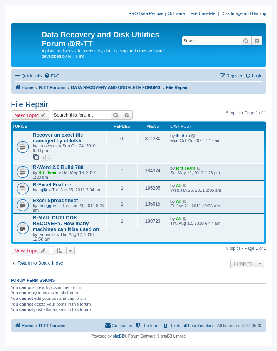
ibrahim (183, 136)
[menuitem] (51, 75)
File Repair (29, 104)
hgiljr (43, 189)
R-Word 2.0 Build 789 (58, 167)
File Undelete (203, 13)
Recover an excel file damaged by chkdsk (58, 138)
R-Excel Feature (52, 184)
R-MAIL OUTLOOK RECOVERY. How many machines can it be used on (66, 223)
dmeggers (48, 205)
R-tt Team (48, 172)
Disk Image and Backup (244, 13)
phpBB (118, 336)
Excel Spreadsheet (55, 200)
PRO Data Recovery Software (157, 13)
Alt (179, 185)
